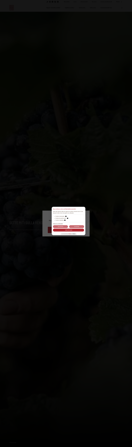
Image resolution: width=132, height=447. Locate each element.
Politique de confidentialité (58, 223)
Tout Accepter (60, 226)
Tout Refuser (76, 226)
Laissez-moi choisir (68, 230)
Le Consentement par (68, 233)
